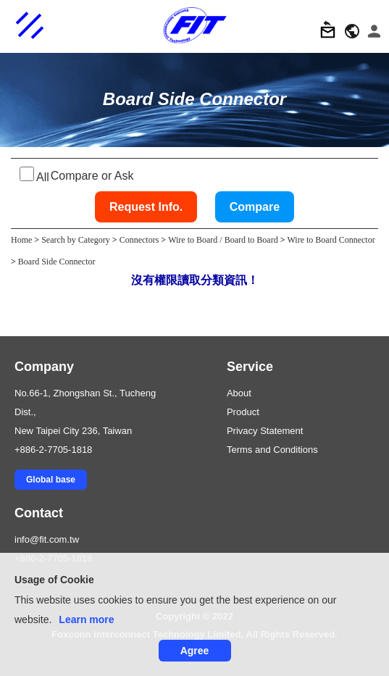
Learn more (86, 619)
